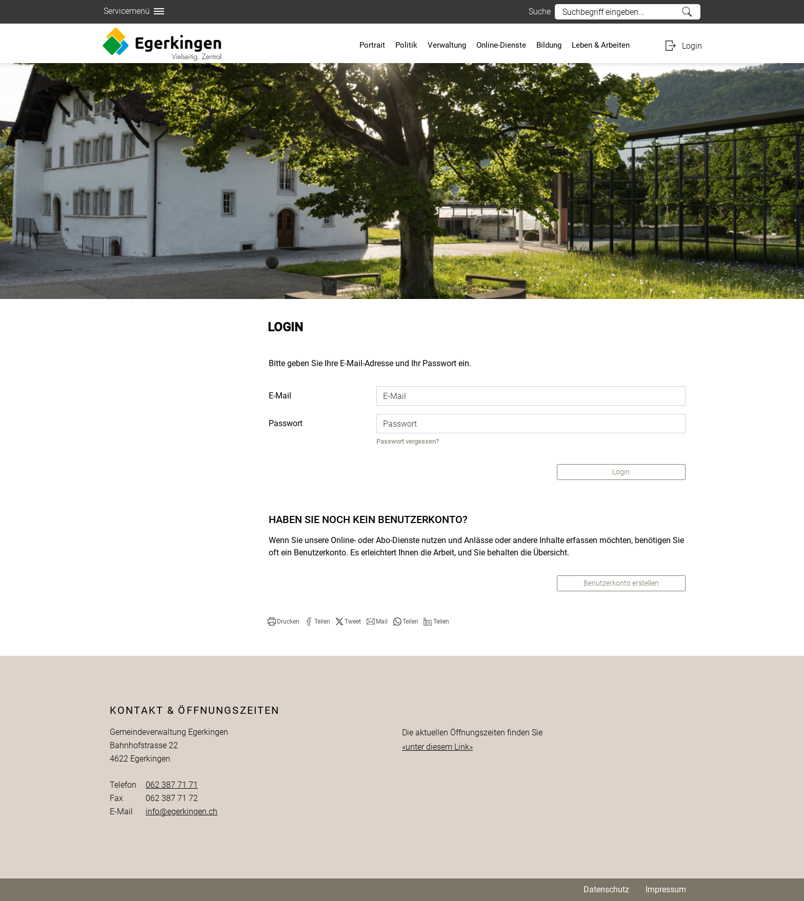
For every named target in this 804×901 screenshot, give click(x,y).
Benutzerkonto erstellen (621, 583)
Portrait (372, 45)
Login (692, 46)
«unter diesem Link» (437, 747)
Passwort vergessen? (407, 441)
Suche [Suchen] (687, 11)
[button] (283, 621)
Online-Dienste (501, 45)
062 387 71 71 (172, 785)
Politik (406, 45)
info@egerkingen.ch (181, 811)
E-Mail (280, 396)
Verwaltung (447, 45)
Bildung (548, 45)
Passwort (286, 423)
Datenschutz (606, 889)
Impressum (666, 889)
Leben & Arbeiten (601, 45)
